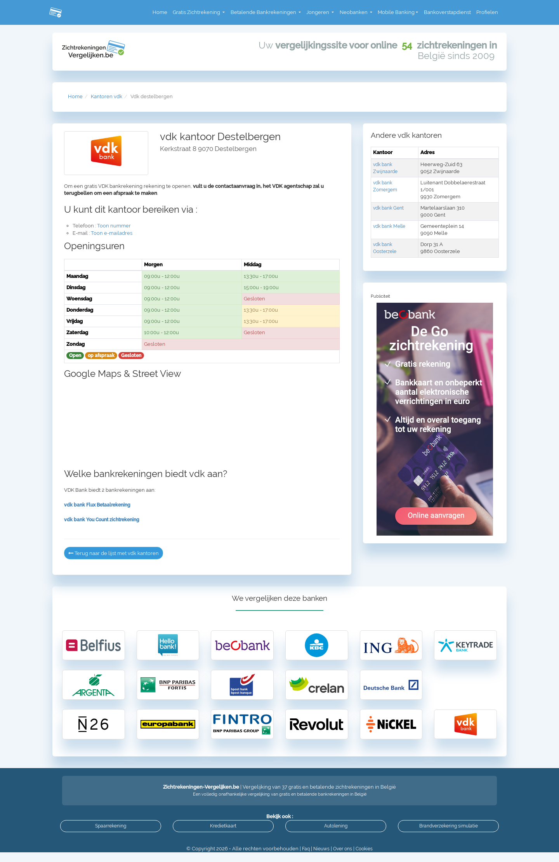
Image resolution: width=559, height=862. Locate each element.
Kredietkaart (223, 833)
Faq (303, 858)
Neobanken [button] (354, 12)
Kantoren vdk (106, 96)
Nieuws (320, 858)
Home (160, 12)
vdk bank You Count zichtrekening (105, 519)
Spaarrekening (110, 833)
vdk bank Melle (391, 226)
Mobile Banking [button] (396, 12)
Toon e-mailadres (111, 233)
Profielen (487, 12)
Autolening (335, 833)
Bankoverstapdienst (447, 12)
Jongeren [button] (318, 12)
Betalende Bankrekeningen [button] (264, 12)
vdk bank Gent (390, 208)
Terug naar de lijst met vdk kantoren (117, 553)
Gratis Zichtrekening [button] (197, 12)
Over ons (343, 858)
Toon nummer (114, 226)
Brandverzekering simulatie (448, 833)
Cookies (366, 858)
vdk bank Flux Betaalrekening (99, 505)
